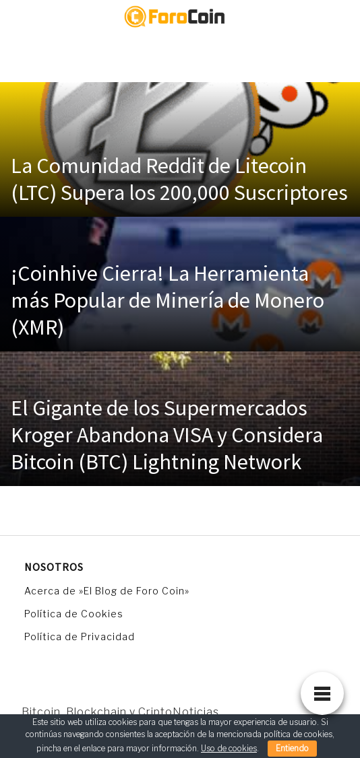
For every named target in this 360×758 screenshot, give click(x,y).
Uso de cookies (229, 748)
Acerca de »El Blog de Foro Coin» (106, 590)
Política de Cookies (73, 613)
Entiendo (292, 748)
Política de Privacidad (79, 636)
